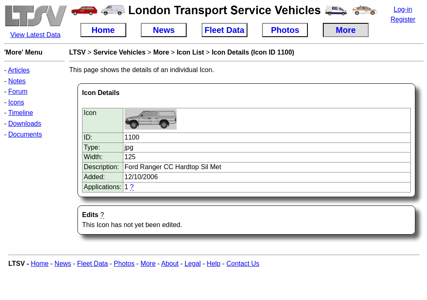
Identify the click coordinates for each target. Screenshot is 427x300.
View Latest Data (35, 34)
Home (40, 263)
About (170, 263)
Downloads (24, 123)
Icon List (190, 52)
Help (213, 263)
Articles (19, 70)
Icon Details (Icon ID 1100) (253, 52)
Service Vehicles (119, 52)
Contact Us (242, 263)
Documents (25, 134)
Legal (193, 263)
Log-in (403, 9)
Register (402, 19)
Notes (17, 81)
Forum (17, 91)
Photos (124, 263)
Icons (16, 102)
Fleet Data (92, 263)
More (161, 52)
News (63, 263)
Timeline (20, 112)
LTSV (77, 52)
